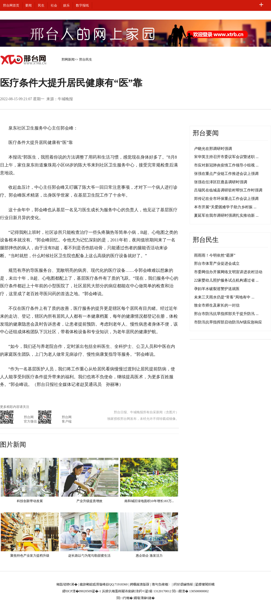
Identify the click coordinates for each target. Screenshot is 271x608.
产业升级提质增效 (89, 501)
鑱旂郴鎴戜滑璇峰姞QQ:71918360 (104, 584)
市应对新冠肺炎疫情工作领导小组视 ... (226, 165)
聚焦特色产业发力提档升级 (29, 555)
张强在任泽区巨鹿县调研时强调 (220, 182)
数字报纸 (82, 5)
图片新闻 (13, 444)
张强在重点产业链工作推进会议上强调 (226, 174)
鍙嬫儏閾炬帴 (205, 584)
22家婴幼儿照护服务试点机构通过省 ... (226, 280)
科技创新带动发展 (30, 501)
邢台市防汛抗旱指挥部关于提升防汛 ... (226, 314)
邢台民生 (85, 59)
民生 (41, 5)
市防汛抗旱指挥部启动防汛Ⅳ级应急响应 (228, 322)
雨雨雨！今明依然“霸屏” (214, 255)
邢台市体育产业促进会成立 (217, 264)
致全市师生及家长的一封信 (217, 305)
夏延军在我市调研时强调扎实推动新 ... (226, 215)
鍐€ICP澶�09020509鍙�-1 (81, 591)
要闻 (28, 5)
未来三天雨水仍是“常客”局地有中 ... (224, 297)
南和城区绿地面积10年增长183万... (149, 501)
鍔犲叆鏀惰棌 (183, 584)
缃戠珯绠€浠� (67, 584)
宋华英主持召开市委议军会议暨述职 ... (226, 157)
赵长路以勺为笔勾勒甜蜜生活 (89, 555)
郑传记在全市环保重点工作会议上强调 (226, 199)
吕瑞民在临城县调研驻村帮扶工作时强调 (228, 190)
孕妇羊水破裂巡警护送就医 (217, 289)
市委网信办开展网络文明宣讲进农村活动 (228, 272)
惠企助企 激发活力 (149, 555)
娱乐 (66, 5)
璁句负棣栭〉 (161, 584)
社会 (54, 5)
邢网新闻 (68, 59)
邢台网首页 (11, 5)
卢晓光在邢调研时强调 (213, 149)
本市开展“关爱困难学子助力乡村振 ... (225, 207)
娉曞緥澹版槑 (139, 584)
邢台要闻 (206, 133)
